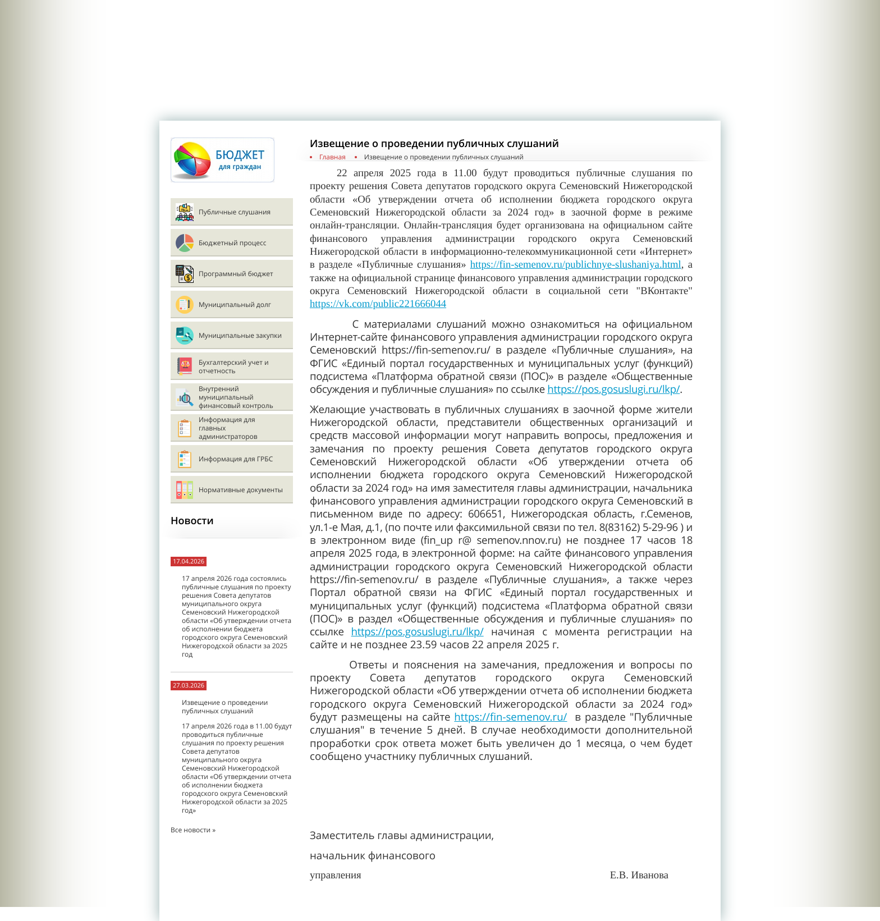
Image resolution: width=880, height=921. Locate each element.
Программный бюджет (236, 273)
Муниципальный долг (235, 304)
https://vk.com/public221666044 (378, 304)
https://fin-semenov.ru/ (510, 717)
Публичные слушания (235, 212)
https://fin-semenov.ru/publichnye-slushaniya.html (575, 265)
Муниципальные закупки (240, 335)
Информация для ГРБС (236, 459)
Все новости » (193, 830)
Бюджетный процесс (232, 243)
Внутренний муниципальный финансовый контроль (236, 397)
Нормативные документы (241, 489)
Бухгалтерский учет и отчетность (234, 366)
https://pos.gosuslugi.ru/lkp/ (613, 389)
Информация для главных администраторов (228, 428)
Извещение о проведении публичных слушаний (225, 707)
